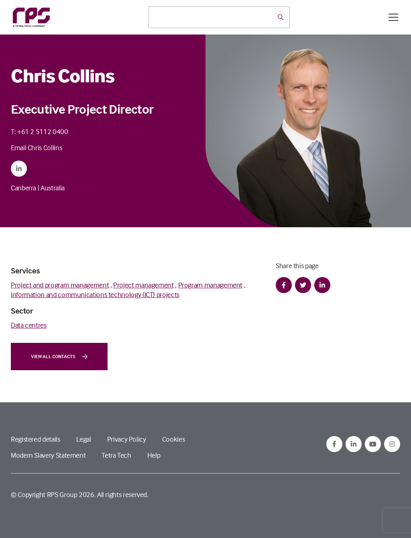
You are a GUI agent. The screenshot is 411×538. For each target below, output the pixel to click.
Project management (143, 284)
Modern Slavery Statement (48, 455)
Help (154, 455)
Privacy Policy (126, 439)
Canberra (23, 187)
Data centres (29, 325)
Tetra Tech (116, 455)
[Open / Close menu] (393, 17)
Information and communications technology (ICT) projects (95, 294)
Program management (210, 284)
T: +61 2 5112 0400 (39, 131)
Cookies (173, 439)
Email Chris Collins (36, 147)
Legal (83, 439)
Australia (53, 187)
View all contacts (59, 356)
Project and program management (60, 284)
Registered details (35, 439)
